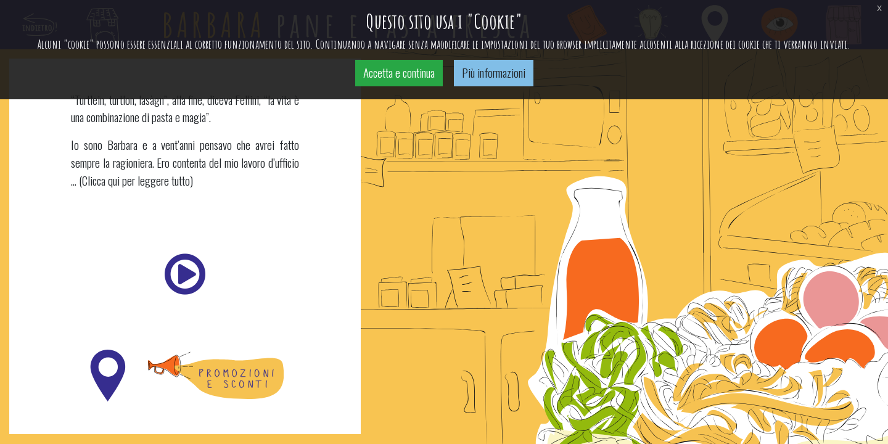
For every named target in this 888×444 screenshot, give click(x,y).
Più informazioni (493, 72)
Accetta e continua (399, 72)
